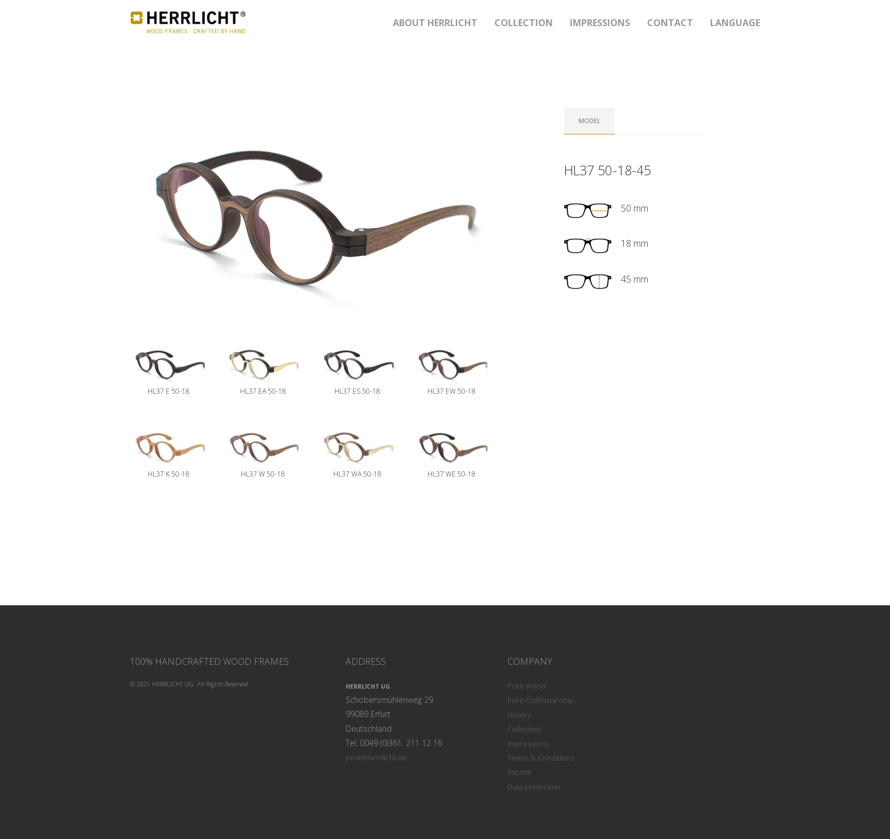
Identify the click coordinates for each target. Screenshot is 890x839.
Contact (670, 22)
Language (735, 22)
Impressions (600, 22)
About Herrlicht (435, 22)
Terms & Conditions (540, 758)
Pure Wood (526, 686)
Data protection (533, 787)
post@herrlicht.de (376, 757)
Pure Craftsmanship (540, 700)
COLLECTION (523, 22)
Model (589, 120)
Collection (524, 729)
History (519, 715)
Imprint (519, 772)
